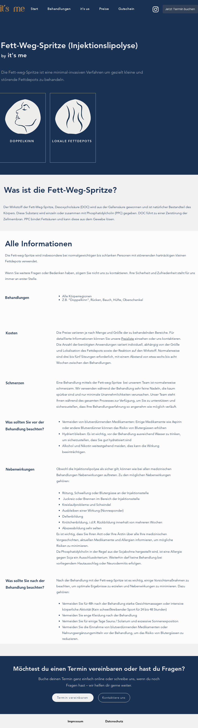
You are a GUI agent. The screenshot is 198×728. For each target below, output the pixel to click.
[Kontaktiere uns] (114, 697)
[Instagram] (156, 9)
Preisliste (127, 339)
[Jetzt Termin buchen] (180, 9)
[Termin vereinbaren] (73, 697)
